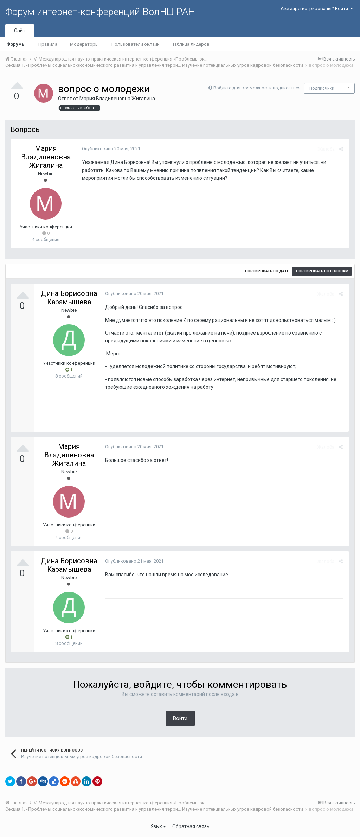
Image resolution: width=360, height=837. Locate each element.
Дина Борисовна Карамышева (69, 297)
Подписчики (321, 88)
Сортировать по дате (267, 271)
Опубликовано (110, 148)
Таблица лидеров (191, 44)
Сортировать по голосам (322, 271)
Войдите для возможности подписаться (257, 87)
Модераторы (84, 44)
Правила (47, 44)
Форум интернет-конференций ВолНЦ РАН (100, 12)
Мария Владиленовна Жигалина (117, 98)
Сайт (19, 30)
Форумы (16, 44)
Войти (180, 718)
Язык (158, 826)
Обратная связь (191, 826)
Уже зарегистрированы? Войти (316, 8)
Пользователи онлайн (135, 44)
